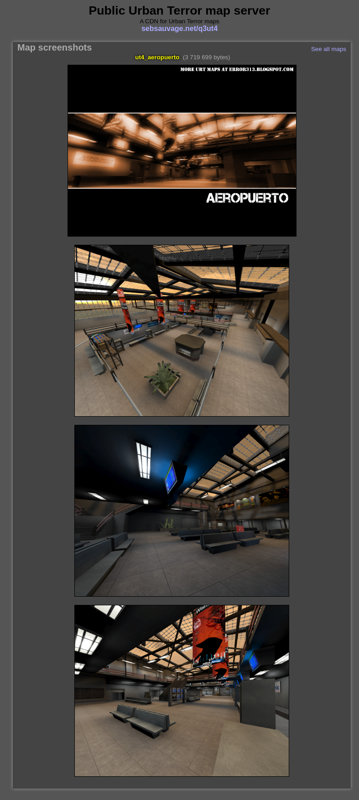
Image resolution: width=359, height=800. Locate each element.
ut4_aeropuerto (157, 57)
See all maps (328, 49)
